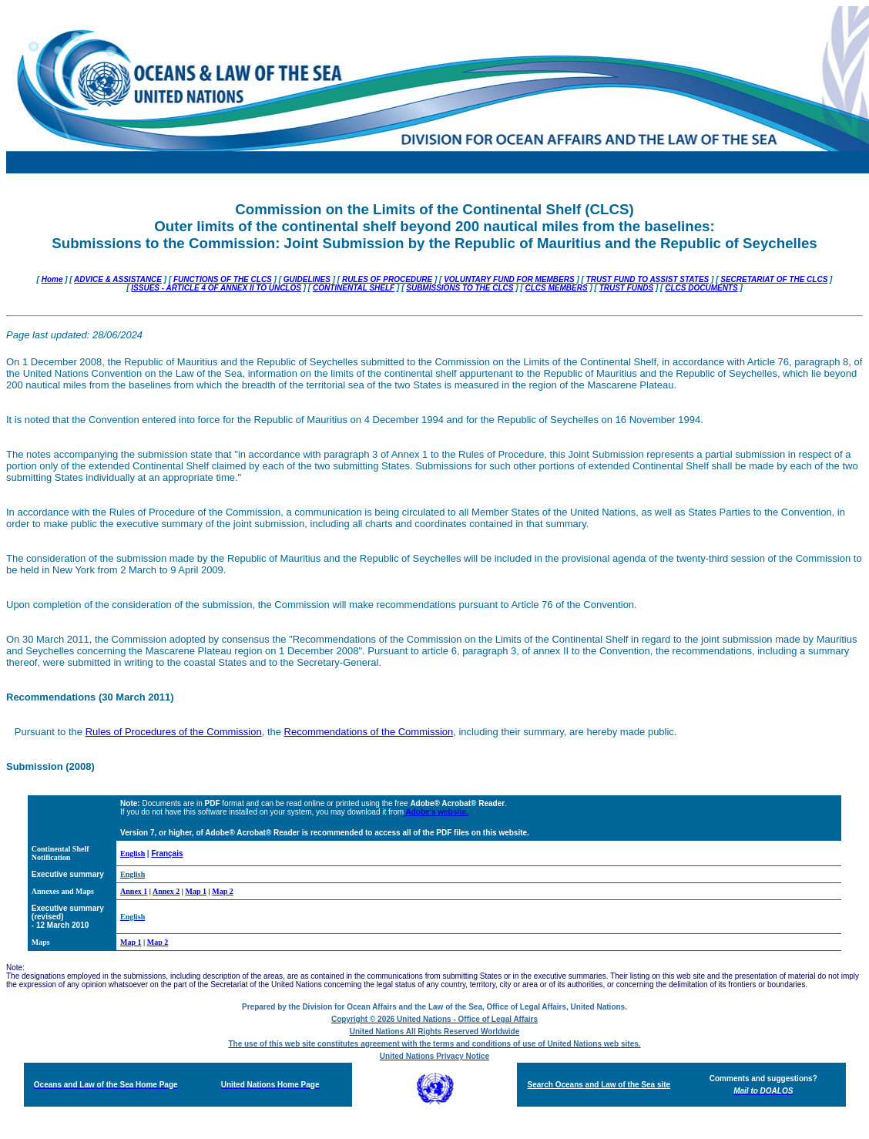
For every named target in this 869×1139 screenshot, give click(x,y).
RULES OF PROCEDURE (387, 279)
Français (167, 853)
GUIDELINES (307, 279)
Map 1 (196, 891)
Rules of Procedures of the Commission (174, 731)
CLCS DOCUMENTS (701, 288)
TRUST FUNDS (626, 288)
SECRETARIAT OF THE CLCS (773, 279)
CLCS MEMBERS (556, 288)
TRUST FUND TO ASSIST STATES (648, 279)
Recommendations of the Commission (369, 731)
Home (52, 279)
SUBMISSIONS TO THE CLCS (459, 288)
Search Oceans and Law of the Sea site (599, 1084)
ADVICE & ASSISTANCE (118, 279)
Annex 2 (166, 891)
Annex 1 (133, 891)
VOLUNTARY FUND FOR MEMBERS (509, 279)
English (132, 853)
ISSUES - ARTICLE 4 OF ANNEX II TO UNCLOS (216, 288)
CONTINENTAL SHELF (353, 288)
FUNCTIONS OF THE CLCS (222, 279)
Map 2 (222, 891)
